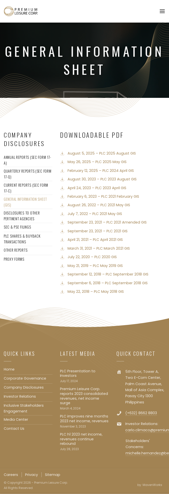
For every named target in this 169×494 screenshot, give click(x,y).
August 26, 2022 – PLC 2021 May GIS (99, 204)
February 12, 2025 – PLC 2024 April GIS (101, 170)
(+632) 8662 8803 (141, 412)
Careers (11, 474)
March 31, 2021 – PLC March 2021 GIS (99, 248)
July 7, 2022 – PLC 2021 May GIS (95, 213)
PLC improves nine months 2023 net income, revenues (84, 418)
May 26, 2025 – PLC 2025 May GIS (97, 161)
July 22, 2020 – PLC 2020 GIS (92, 256)
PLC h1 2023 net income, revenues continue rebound (81, 439)
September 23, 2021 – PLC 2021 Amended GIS (107, 222)
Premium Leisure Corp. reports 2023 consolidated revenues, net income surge (84, 396)
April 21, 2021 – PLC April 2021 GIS (95, 239)
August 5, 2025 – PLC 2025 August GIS (102, 153)
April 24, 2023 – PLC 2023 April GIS (97, 187)
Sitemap (52, 474)
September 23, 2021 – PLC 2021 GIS (98, 231)
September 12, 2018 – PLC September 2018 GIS (108, 274)
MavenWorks (152, 485)
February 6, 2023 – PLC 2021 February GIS (103, 196)
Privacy (31, 474)
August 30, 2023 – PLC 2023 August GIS (102, 179)
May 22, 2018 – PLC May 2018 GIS (96, 291)
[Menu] (162, 11)
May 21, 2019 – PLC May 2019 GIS (95, 265)
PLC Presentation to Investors (77, 373)
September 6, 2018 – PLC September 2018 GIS (108, 283)
